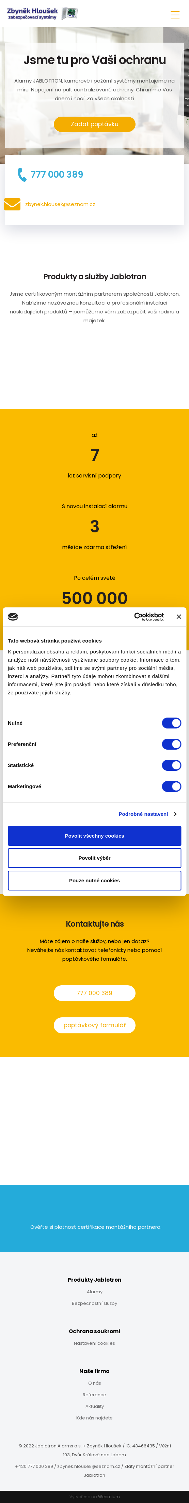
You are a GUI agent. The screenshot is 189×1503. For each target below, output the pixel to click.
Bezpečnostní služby (94, 1303)
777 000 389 (94, 993)
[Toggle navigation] (175, 14)
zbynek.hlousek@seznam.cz (88, 1466)
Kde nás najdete (94, 1418)
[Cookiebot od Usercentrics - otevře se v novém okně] (134, 617)
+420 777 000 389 (34, 1466)
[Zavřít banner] (178, 616)
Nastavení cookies (94, 1343)
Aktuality (94, 1406)
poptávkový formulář (95, 1025)
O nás (94, 1383)
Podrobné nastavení (143, 814)
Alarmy (95, 1291)
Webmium (109, 1497)
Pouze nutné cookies (94, 880)
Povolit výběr (94, 858)
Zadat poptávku (95, 124)
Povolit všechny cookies (94, 836)
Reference (94, 1394)
